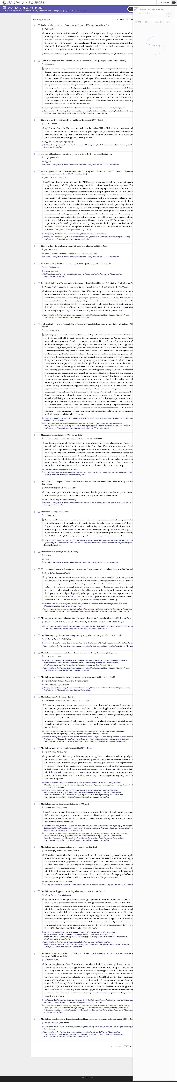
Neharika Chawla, (66, 287)
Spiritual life (93, 253)
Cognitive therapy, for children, (92, 1027)
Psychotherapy (58, 420)
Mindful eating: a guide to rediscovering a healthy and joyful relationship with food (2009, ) (81, 635)
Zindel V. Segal (118, 622)
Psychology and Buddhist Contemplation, (100, 426)
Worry (123, 108)
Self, (59, 830)
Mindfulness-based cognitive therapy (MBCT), (60, 665)
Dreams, (47, 271)
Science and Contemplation (97, 113)
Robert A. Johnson (52, 267)
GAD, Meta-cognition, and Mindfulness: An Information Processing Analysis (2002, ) (83, 60)
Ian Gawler (49, 555)
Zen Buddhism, (121, 937)
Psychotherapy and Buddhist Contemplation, (59, 739)
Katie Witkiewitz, (108, 287)
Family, (85, 1000)
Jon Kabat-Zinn (65, 639)
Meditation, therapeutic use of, (108, 643)
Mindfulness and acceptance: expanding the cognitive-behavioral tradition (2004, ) (78, 677)
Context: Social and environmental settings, (75, 826)
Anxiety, (56, 1027)
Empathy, (63, 782)
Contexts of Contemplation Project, (56, 423)
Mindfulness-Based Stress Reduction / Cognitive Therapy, (110, 237)
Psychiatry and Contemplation (75, 11)
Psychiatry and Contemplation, (79, 54)
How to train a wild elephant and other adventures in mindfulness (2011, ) (74, 245)
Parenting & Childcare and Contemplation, (59, 1007)
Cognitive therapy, (50, 663)
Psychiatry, (63, 734)
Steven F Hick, (50, 807)
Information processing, (82, 108)
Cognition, (48, 108)
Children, (78, 1000)
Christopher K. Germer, (54, 700)
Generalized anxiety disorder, (62, 108)
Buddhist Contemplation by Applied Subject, (83, 423)
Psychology (73, 469)
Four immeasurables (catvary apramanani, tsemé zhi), (86, 782)
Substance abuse (59, 787)
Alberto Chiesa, (51, 895)
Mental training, (68, 606)
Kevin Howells (73, 851)
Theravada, (93, 937)
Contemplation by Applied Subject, (56, 54)
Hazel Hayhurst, (80, 622)
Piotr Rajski (49, 29)
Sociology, (63, 1002)
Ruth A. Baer (63, 177)
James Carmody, (51, 177)
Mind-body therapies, (110, 663)
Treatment (70, 881)
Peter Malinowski (64, 895)
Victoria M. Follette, (66, 681)
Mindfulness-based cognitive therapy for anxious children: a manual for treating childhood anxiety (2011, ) (88, 1019)
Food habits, (83, 643)
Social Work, (48, 787)
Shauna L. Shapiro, (52, 438)
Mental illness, (100, 934)
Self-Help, (47, 145)
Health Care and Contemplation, (126, 111)
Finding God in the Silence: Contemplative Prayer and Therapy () (75, 25)
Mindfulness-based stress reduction (94, 234)
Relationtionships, (129, 785)
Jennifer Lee (64, 1023)
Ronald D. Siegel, (70, 700)
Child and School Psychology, (64, 1000)
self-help (70, 142)
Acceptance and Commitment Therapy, (58, 660)
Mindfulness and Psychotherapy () (57, 696)
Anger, (46, 881)
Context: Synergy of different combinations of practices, (109, 418)
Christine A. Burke (52, 960)
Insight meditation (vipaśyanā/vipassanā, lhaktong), (63, 934)
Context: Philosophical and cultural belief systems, (71, 418)
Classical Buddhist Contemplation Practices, (59, 540)
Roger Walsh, (50, 573)
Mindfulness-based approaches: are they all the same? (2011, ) (73, 891)
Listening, (110, 782)
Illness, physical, (109, 932)
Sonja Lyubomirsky (52, 157)
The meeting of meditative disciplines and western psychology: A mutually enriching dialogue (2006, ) (90, 569)
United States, (102, 937)
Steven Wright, (50, 851)
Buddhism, (64, 253)
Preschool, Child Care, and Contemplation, (113, 1007)
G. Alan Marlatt (122, 287)
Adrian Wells (50, 64)
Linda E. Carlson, (67, 438)
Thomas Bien (62, 752)
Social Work (104, 734)
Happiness (48, 161)
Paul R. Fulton (83, 700)
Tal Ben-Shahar (51, 124)
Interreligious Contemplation (54, 505)
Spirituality (72, 499)
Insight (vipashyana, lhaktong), (129, 542)
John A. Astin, (80, 438)
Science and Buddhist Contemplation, (128, 426)
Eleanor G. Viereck (68, 488)
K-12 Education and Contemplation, (56, 1010)
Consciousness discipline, (61, 604)
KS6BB (46, 559)
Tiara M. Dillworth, (93, 287)
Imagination (55, 271)
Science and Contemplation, (99, 741)
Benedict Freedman (94, 438)
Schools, (56, 1002)
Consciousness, (82, 253)
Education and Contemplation (77, 1036)
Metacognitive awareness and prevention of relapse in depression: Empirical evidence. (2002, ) (87, 618)
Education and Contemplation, (102, 1010)
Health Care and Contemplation (50, 11)
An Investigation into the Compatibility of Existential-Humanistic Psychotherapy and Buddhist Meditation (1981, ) (88, 325)
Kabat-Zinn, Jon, (88, 934)
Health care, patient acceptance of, (82, 663)
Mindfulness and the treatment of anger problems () (69, 847)
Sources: (7, 11)
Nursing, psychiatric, (51, 734)
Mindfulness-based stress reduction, (67, 234)
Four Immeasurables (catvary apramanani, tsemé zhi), (62, 792)
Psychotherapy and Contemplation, (102, 54)
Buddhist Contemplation (100, 428)
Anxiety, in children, (67, 1027)
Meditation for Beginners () (54, 511)
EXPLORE (163, 3)
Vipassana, (112, 937)
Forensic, (52, 881)
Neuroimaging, (83, 937)
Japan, (132, 418)
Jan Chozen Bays (51, 249)
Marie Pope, (93, 622)
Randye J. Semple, (52, 1023)
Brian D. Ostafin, (51, 287)
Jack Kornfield (50, 515)
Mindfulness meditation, (97, 1000)
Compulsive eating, (60, 643)
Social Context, (49, 833)
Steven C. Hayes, (51, 681)
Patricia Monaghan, (53, 488)
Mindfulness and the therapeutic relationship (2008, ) (65, 803)
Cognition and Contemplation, (54, 113)
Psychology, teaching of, (102, 785)
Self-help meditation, (60, 499)
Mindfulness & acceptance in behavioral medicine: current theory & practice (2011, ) (79, 652)
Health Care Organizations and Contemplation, (60, 795)
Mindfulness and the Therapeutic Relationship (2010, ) (66, 748)
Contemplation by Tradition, (54, 426)
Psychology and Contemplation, (76, 113)
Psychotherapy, (82, 734)
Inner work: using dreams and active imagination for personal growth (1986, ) (76, 263)
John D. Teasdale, (52, 622)
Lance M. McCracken (53, 656)
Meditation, (48, 420)
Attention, (48, 253)
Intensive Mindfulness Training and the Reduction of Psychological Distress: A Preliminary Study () (89, 283)
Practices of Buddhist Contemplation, (105, 542)
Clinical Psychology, (51, 469)
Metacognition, (97, 108)
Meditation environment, (53, 606)
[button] (174, 2)
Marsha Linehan (81, 681)
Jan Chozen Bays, (52, 639)
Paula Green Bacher (52, 330)
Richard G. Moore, (66, 622)
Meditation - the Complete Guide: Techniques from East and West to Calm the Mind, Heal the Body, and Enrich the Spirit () (89, 482)
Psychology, (117, 108)
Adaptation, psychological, (110, 660)
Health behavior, (64, 663)
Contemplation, (76, 604)
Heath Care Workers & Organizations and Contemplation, (102, 792)
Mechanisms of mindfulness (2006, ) (62, 434)
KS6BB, (55, 142)
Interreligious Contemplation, (77, 611)
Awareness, (56, 253)
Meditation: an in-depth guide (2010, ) (59, 551)
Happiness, (48, 142)
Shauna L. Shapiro (63, 573)
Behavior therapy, (50, 685)
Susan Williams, (105, 622)
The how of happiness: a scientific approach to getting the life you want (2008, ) (76, 153)
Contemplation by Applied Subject (24, 11)
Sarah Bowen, (79, 287)
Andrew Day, (62, 851)
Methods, (98, 663)
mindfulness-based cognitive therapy (100, 665)
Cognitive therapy (64, 685)
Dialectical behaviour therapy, (92, 932)
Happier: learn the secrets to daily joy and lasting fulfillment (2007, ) (72, 119)
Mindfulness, (107, 108)
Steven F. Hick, (50, 752)
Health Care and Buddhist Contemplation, (90, 739)
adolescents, (48, 1000)
